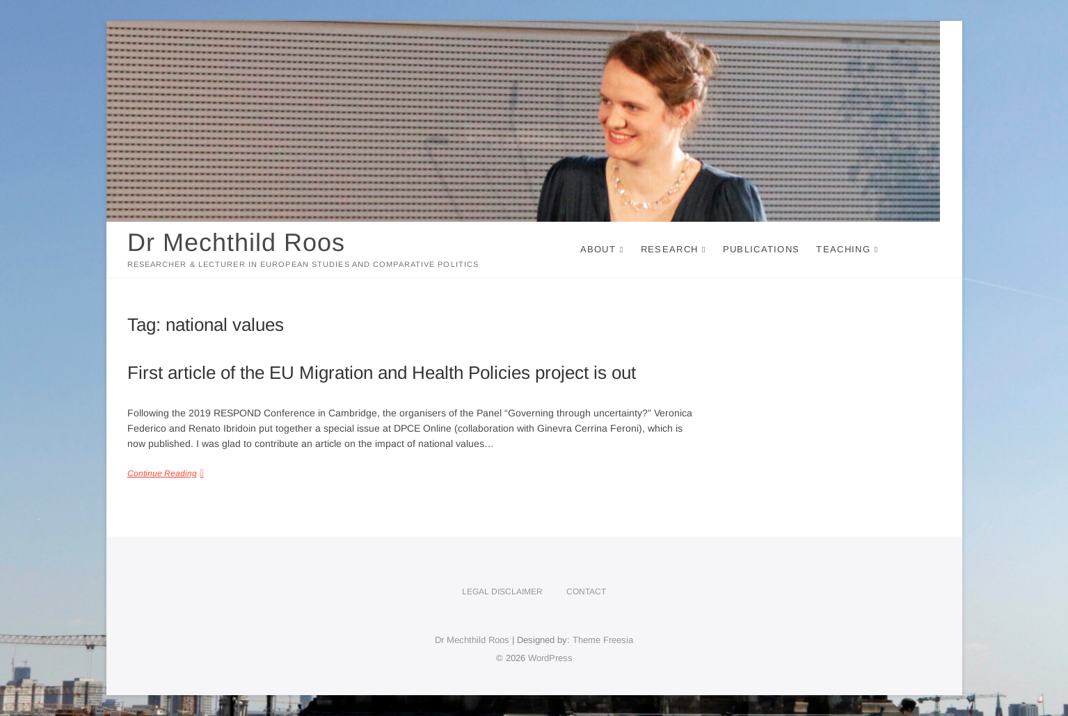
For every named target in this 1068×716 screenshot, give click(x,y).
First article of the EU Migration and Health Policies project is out (381, 372)
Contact (586, 591)
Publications (761, 249)
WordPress (550, 658)
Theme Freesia (603, 640)
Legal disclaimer (502, 591)
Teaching (843, 249)
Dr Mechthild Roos (236, 242)
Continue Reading (162, 473)
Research (669, 249)
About (598, 249)
